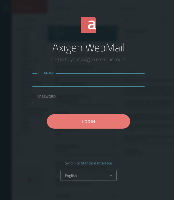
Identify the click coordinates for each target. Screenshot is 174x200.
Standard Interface (96, 163)
